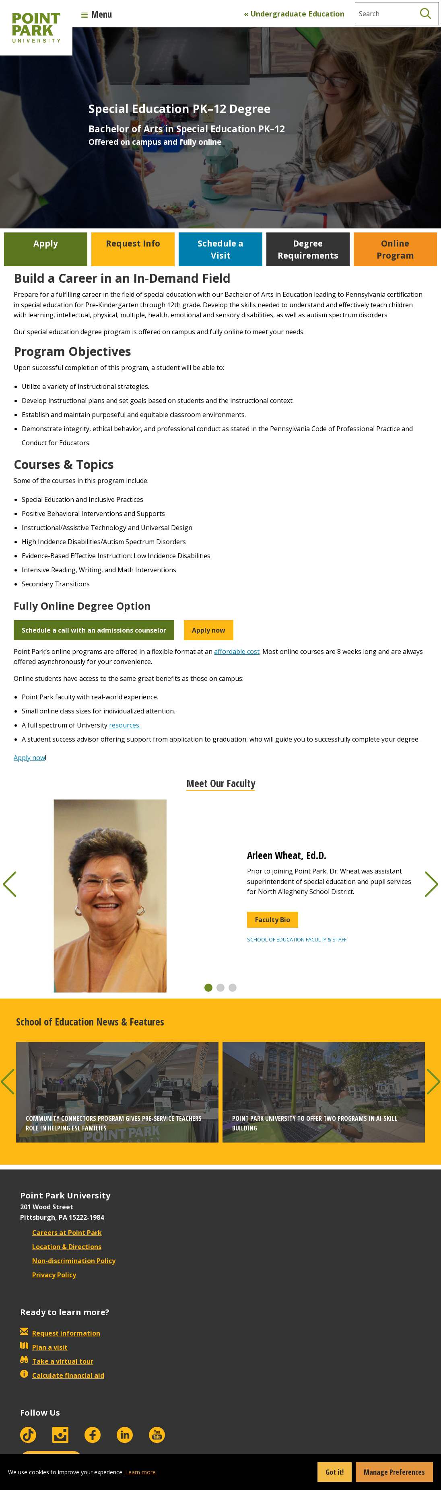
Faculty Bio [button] (272, 919)
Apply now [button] (208, 630)
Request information (60, 1333)
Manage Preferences (394, 1472)
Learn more (140, 1472)
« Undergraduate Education (294, 13)
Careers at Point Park (61, 1232)
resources (124, 725)
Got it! (335, 1472)
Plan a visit (44, 1347)
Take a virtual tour (56, 1361)
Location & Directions (60, 1246)
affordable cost (237, 651)
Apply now (29, 757)
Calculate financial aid (62, 1375)
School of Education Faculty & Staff (296, 939)
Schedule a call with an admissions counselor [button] (94, 630)
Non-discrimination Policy (67, 1260)
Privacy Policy (48, 1274)
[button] (208, 987)
